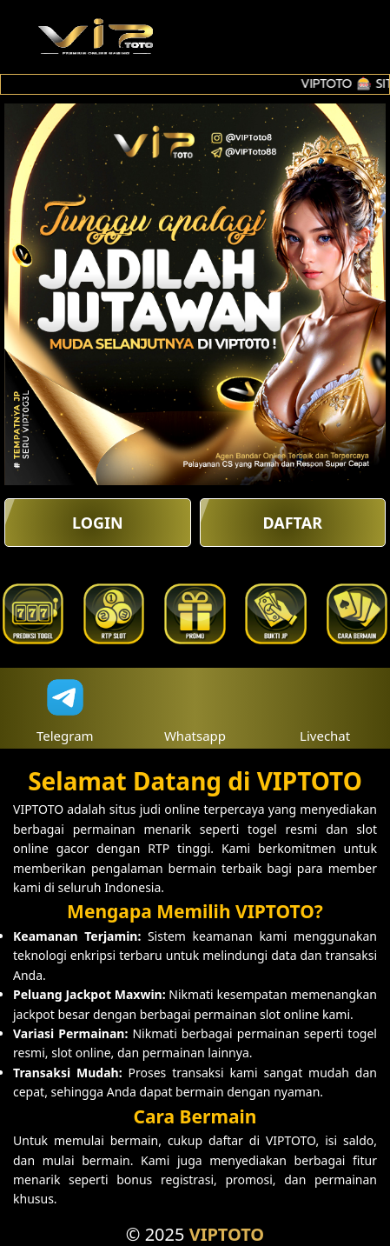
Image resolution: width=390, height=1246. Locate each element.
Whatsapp (195, 708)
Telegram (65, 708)
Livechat (325, 708)
